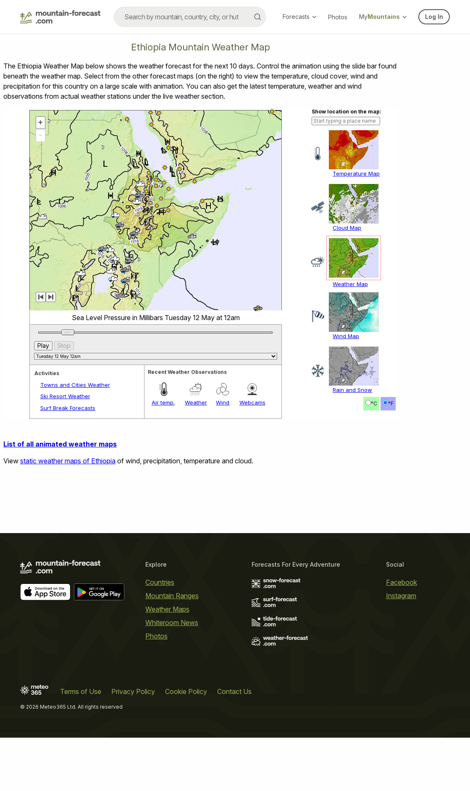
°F (391, 403)
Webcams (252, 402)
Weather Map (350, 284)
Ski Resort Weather (65, 396)
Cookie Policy (186, 691)
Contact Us (234, 691)
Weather (196, 402)
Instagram (401, 595)
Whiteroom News (171, 622)
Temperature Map (356, 173)
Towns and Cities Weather (75, 384)
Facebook (401, 582)
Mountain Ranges (172, 595)
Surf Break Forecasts (67, 408)
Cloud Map (347, 227)
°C (374, 403)
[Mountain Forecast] (60, 17)
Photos (337, 17)
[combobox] (190, 17)
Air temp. (163, 402)
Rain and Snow (352, 389)
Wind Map (346, 336)
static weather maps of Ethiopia (68, 461)
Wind (222, 402)
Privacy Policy (133, 691)
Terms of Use (80, 691)
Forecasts (299, 16)
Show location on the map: (346, 111)
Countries (159, 582)
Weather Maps (167, 609)
